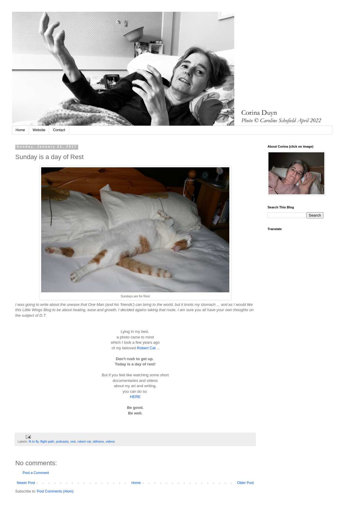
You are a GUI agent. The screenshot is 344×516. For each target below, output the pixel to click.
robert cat (84, 441)
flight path (47, 441)
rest (73, 441)
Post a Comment (36, 473)
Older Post (245, 483)
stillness (98, 441)
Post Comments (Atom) (55, 491)
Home (20, 130)
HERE (135, 396)
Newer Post (26, 483)
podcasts (62, 441)
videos (110, 441)
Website (39, 130)
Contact (59, 130)
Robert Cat (146, 348)
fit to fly (34, 441)
